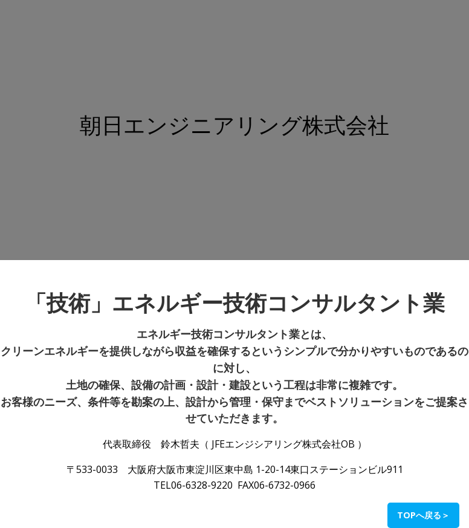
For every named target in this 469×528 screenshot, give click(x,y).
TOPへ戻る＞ (423, 515)
